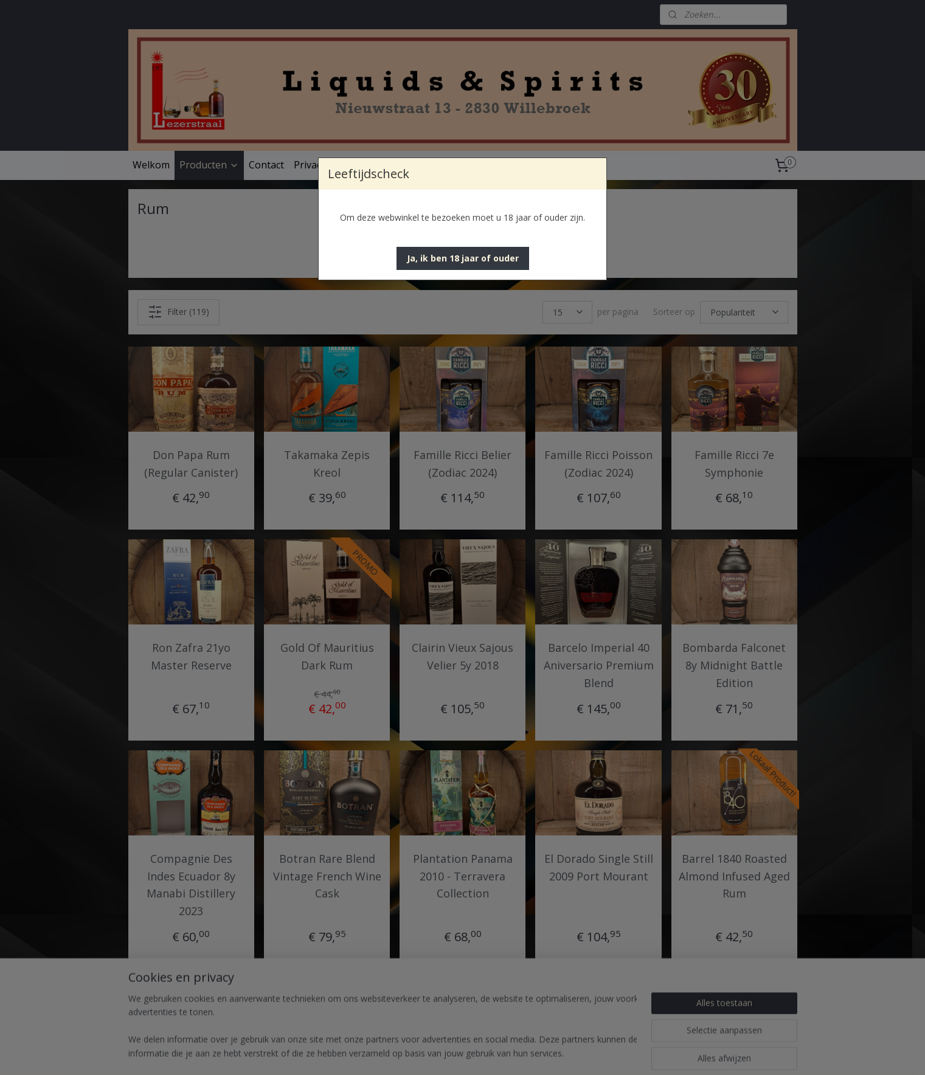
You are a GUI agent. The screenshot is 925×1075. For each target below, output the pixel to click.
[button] (463, 258)
